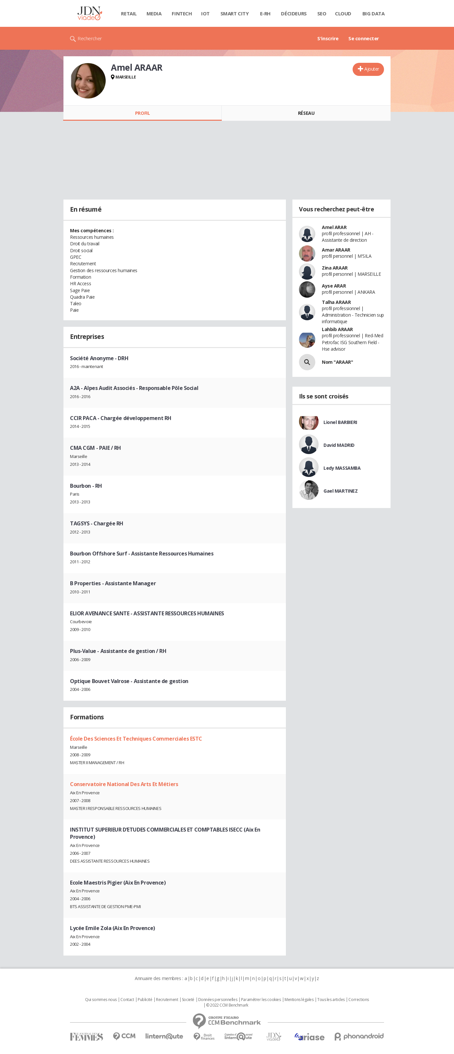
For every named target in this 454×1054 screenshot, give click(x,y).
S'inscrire (328, 38)
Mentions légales (299, 999)
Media (154, 13)
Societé (188, 999)
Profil (142, 113)
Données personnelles (217, 999)
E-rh (265, 13)
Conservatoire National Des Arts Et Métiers (124, 784)
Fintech (182, 13)
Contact (127, 999)
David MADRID (339, 445)
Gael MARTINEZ (340, 491)
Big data (373, 13)
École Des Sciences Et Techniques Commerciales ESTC (136, 738)
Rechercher (90, 38)
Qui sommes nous (101, 999)
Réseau (306, 113)
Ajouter (371, 69)
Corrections (358, 999)
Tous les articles (331, 999)
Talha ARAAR (336, 302)
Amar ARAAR (336, 250)
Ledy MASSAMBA (342, 468)
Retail (128, 13)
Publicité (145, 999)
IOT (205, 13)
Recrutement (167, 999)
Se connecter (363, 38)
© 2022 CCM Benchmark (227, 1005)
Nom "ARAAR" (337, 362)
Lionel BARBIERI (340, 422)
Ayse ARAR (334, 286)
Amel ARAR (334, 227)
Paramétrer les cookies (261, 999)
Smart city (234, 13)
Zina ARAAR (335, 268)
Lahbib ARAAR (337, 329)
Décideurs (293, 13)
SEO (321, 13)
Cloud (343, 13)
